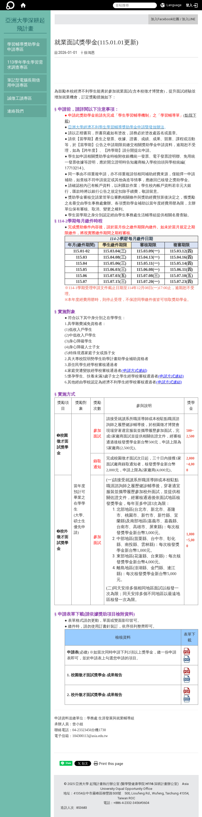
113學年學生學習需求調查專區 (25, 65)
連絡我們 (15, 111)
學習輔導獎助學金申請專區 (23, 47)
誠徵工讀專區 (19, 98)
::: (149, 19)
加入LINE (188, 19)
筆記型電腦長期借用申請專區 (23, 83)
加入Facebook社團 (165, 19)
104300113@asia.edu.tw (90, 736)
